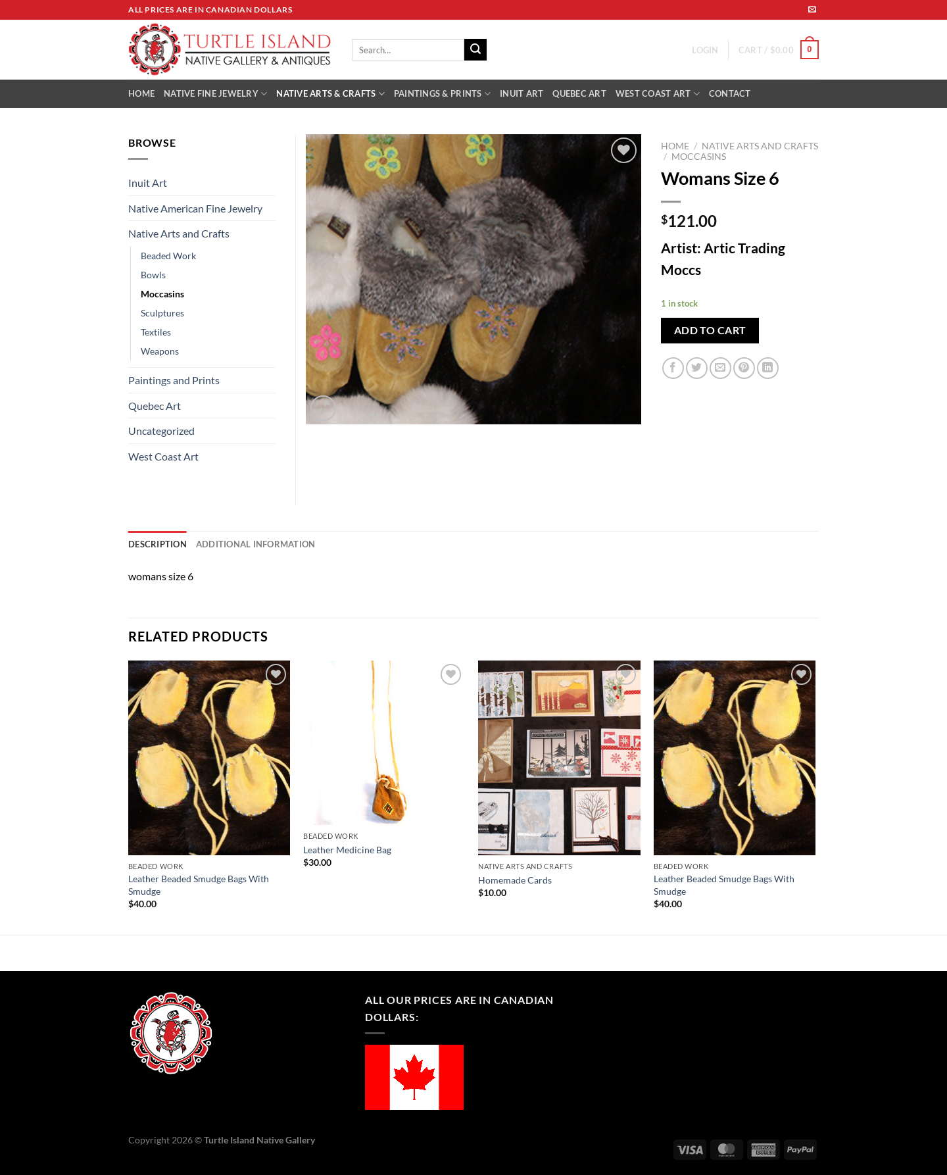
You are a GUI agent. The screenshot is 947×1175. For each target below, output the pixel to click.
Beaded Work (168, 255)
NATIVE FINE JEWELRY (215, 94)
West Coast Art (163, 456)
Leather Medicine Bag (347, 849)
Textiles (156, 332)
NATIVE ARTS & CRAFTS (330, 94)
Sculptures (162, 312)
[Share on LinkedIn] (768, 368)
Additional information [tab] (256, 544)
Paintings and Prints (174, 380)
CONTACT (730, 93)
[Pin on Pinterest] (744, 368)
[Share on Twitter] (697, 368)
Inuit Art (147, 182)
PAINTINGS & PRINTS (442, 94)
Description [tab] (157, 544)
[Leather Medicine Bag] (384, 743)
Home (675, 146)
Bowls (153, 274)
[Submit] (475, 50)
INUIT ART (521, 93)
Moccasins (698, 156)
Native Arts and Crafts (760, 146)
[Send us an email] (812, 9)
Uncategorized (161, 430)
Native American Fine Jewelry (195, 208)
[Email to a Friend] (720, 368)
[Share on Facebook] (673, 368)
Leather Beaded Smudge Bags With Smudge (198, 885)
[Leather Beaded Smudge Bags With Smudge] (209, 758)
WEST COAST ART (658, 94)
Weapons (160, 351)
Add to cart (710, 330)
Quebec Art (154, 405)
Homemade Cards (515, 880)
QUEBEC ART (579, 93)
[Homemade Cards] (559, 758)
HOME (141, 93)
